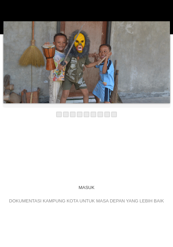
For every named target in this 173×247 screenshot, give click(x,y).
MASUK (86, 187)
